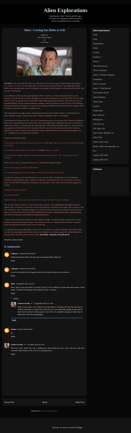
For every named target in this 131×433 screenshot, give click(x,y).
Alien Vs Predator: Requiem (104, 75)
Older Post (79, 402)
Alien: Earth (97, 102)
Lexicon (96, 106)
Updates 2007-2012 (100, 160)
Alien (95, 39)
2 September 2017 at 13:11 (25, 284)
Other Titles (97, 137)
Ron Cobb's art (98, 115)
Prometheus (97, 79)
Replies (16, 299)
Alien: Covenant (99, 84)
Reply (13, 261)
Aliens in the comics (101, 142)
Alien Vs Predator (100, 70)
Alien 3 (96, 61)
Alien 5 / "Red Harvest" (102, 88)
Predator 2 (97, 57)
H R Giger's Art (99, 129)
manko (13, 329)
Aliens (95, 48)
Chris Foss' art (98, 124)
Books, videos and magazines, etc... (106, 146)
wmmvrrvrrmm (24, 303)
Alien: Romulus (99, 97)
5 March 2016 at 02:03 (27, 253)
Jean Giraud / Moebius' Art (103, 133)
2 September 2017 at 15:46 (43, 303)
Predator (96, 53)
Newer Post (9, 402)
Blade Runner (98, 44)
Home (44, 402)
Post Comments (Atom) (49, 411)
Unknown (14, 253)
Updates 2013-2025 (100, 155)
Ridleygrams (98, 120)
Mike (13, 284)
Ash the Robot (44, 42)
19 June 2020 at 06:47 (25, 329)
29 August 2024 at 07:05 (36, 344)
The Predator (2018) (101, 93)
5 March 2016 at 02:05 (27, 269)
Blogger (79, 427)
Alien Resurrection (100, 66)
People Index (98, 111)
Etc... (95, 151)
